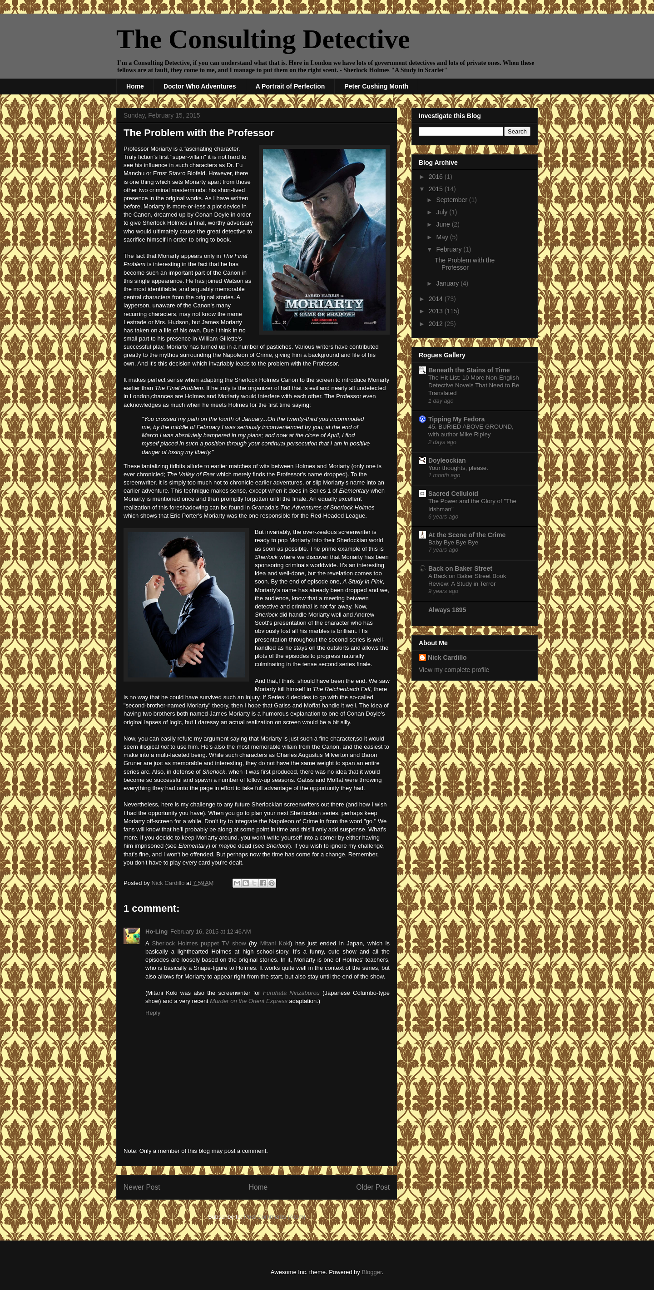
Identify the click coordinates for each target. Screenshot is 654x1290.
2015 (437, 189)
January (448, 283)
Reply (152, 1012)
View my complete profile (454, 669)
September (452, 199)
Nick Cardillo (447, 657)
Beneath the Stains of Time (469, 370)
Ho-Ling (156, 931)
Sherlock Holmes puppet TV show (199, 943)
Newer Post (142, 1187)
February (449, 249)
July (442, 212)
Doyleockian (447, 460)
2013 (437, 311)
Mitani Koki (275, 943)
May (443, 237)
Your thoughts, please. (458, 468)
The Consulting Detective (263, 39)
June (443, 224)
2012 (437, 323)
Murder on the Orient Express (248, 1001)
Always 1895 (447, 609)
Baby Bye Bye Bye (453, 542)
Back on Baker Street (460, 568)
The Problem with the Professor (465, 264)
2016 (437, 176)
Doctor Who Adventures (200, 86)
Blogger (372, 1272)
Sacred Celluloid (453, 493)
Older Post (373, 1187)
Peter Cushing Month (376, 86)
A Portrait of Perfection (290, 86)
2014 (437, 298)
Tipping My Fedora (456, 419)
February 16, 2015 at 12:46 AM (210, 931)
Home (135, 86)
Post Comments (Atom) (274, 1216)
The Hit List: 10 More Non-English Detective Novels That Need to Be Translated (473, 385)
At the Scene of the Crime (466, 535)
